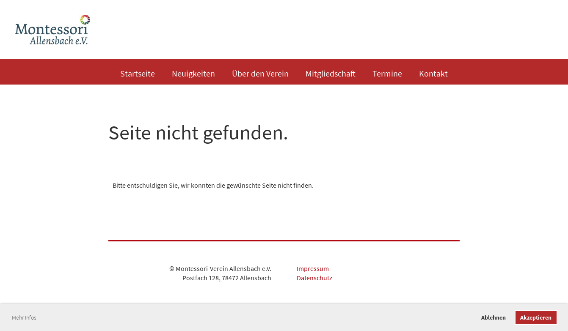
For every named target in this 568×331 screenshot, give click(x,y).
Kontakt (433, 73)
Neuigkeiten (193, 73)
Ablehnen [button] (493, 317)
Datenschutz (314, 278)
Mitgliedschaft (331, 73)
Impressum (313, 268)
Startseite (137, 73)
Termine (387, 73)
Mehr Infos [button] (24, 317)
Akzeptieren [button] (535, 317)
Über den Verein (260, 73)
